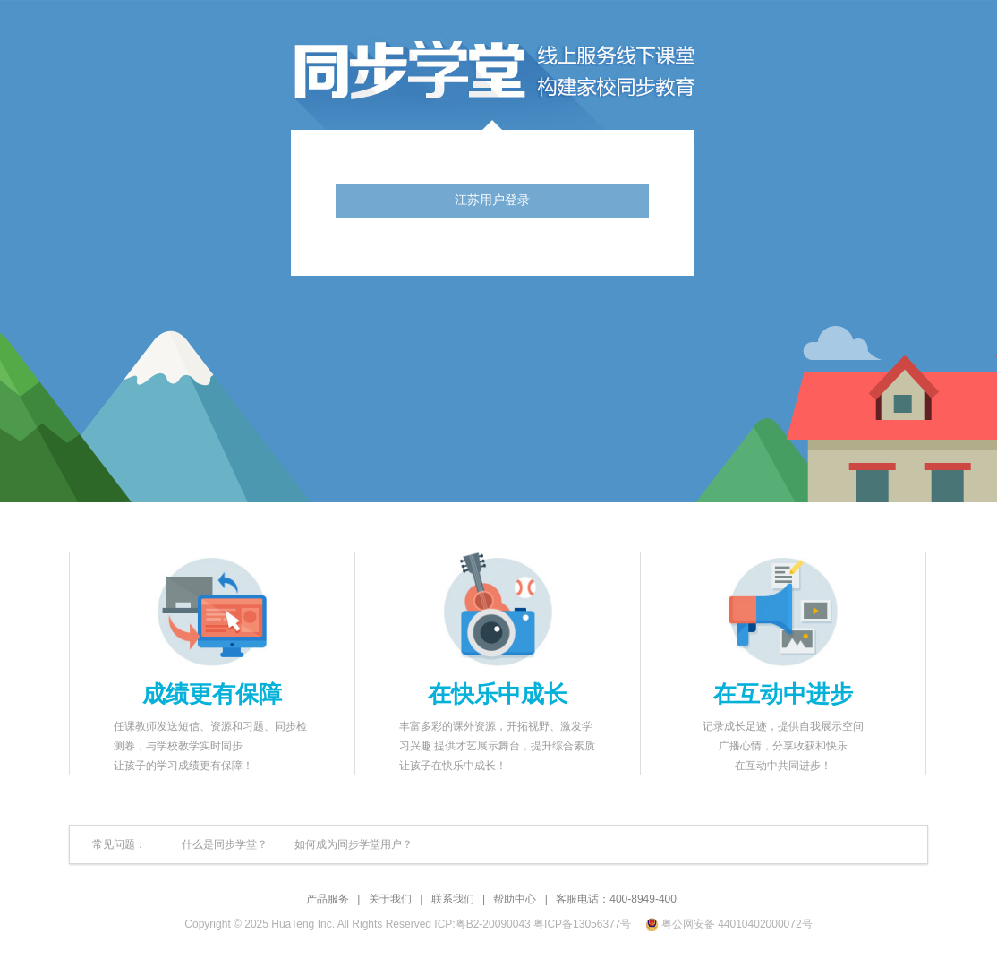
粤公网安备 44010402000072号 (730, 924)
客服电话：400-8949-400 (616, 899)
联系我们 (452, 899)
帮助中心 (514, 899)
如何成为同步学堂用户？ (353, 844)
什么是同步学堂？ (225, 844)
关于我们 (390, 899)
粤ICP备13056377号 (582, 924)
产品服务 (327, 899)
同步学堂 (599, 71)
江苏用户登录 (492, 200)
